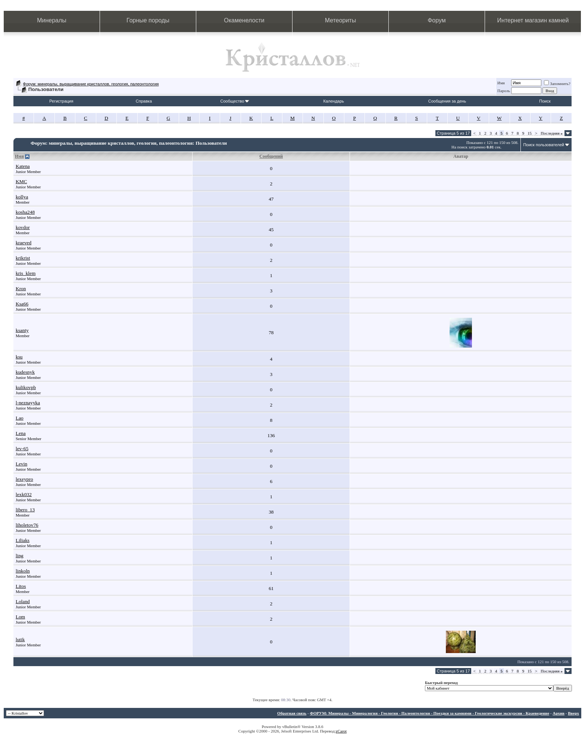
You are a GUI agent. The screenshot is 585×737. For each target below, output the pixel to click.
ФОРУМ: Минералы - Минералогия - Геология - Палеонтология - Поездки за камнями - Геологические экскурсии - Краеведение (429, 713)
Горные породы (147, 20)
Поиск (544, 101)
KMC (21, 181)
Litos (21, 586)
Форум (437, 20)
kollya (22, 197)
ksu (19, 357)
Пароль (503, 90)
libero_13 (25, 509)
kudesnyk (25, 372)
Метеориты (340, 20)
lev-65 (22, 448)
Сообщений (271, 156)
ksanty (22, 330)
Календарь (333, 101)
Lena (21, 433)
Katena (23, 166)
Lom (20, 617)
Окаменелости (244, 20)
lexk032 (24, 494)
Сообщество (234, 101)
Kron (21, 288)
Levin (21, 464)
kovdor (23, 227)
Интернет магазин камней (533, 20)
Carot (342, 731)
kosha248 (25, 212)
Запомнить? (557, 83)
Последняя (552, 133)
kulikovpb (26, 387)
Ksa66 (22, 304)
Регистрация (61, 101)
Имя (501, 83)
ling (20, 555)
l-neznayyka (28, 402)
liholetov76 (27, 525)
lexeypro (24, 479)
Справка (144, 101)
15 (530, 133)
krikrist (23, 258)
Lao (20, 418)
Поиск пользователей (543, 144)
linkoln (23, 571)
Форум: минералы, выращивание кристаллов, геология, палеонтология (91, 84)
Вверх (573, 713)
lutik (20, 639)
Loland (23, 601)
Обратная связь (291, 713)
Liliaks (22, 540)
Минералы (51, 20)
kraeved (23, 242)
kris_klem (25, 273)
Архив (558, 713)
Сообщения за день (447, 101)
